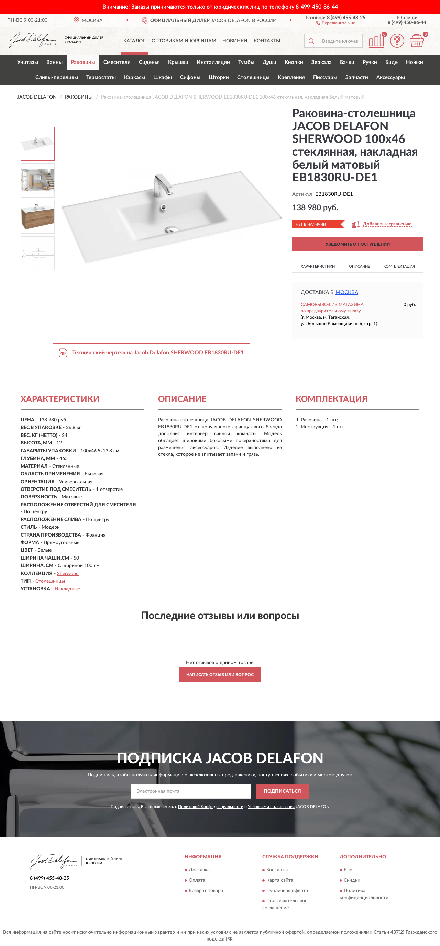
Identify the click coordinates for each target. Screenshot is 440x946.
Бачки (347, 62)
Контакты (267, 40)
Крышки (178, 62)
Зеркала (321, 62)
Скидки (352, 880)
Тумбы (246, 62)
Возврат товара (206, 890)
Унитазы (27, 62)
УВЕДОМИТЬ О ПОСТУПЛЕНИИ (358, 244)
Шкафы (162, 77)
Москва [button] (347, 292)
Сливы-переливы (56, 77)
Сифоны (190, 77)
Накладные (67, 589)
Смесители (117, 62)
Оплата (197, 880)
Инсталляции (213, 62)
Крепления (291, 77)
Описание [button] (359, 266)
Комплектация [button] (399, 266)
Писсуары (325, 77)
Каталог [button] (134, 40)
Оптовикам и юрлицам (184, 40)
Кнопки (294, 62)
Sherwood (68, 573)
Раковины (83, 62)
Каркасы (134, 77)
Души (269, 62)
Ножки (414, 62)
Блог (349, 870)
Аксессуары (390, 77)
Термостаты (101, 77)
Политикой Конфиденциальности (210, 806)
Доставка (199, 870)
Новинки (235, 40)
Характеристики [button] (318, 266)
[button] (335, 23)
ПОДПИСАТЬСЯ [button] (282, 791)
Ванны (54, 62)
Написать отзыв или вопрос (220, 675)
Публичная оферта (287, 890)
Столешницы (253, 77)
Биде (391, 62)
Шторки (219, 77)
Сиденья (149, 62)
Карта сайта (279, 880)
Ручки (370, 62)
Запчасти (356, 77)
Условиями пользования (271, 806)
